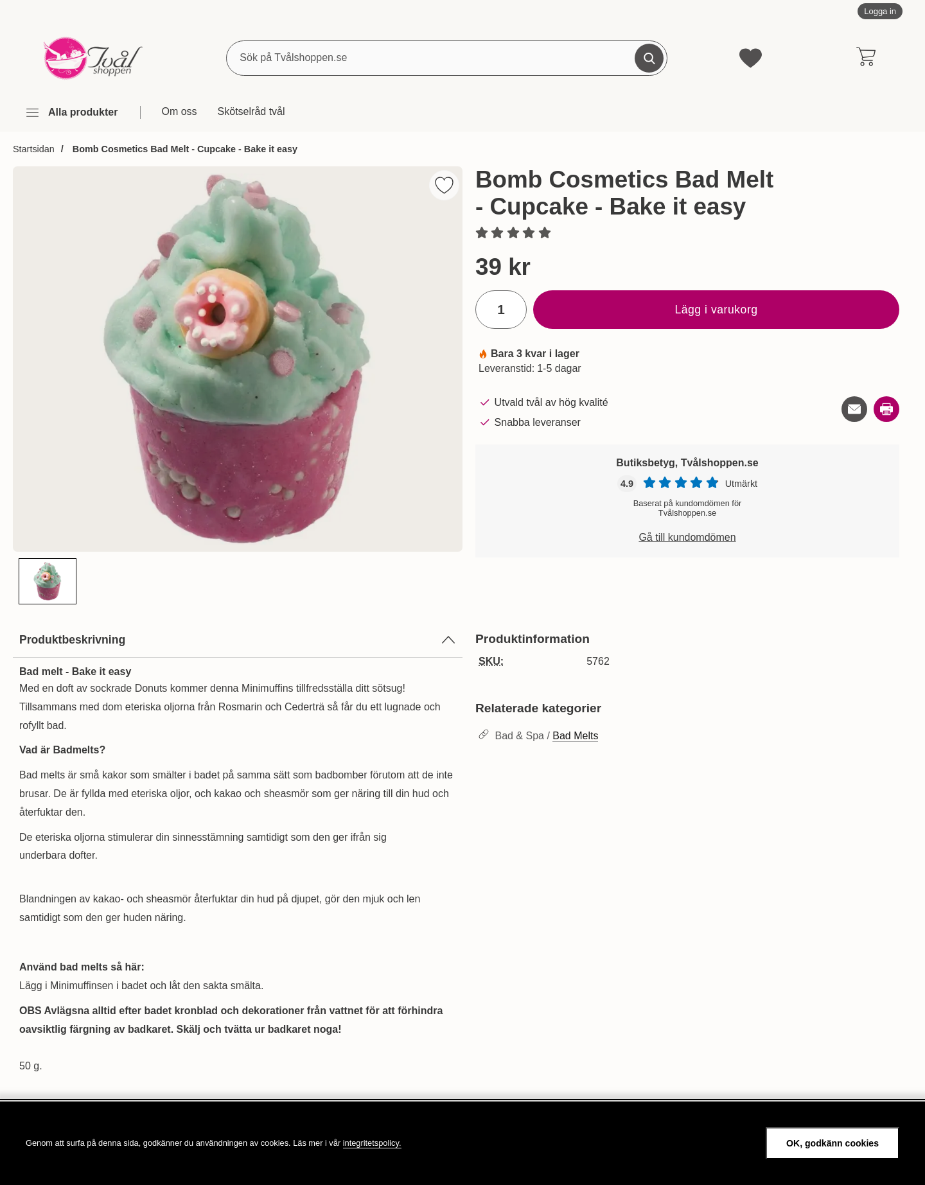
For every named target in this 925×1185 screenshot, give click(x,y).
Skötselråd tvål (251, 111)
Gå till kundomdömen (687, 537)
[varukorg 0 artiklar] (865, 58)
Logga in (880, 11)
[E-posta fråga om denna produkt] (854, 409)
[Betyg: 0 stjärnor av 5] (687, 234)
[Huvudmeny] (71, 113)
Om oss (179, 111)
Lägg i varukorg (715, 309)
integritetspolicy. (372, 1143)
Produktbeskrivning (237, 639)
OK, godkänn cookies (832, 1143)
